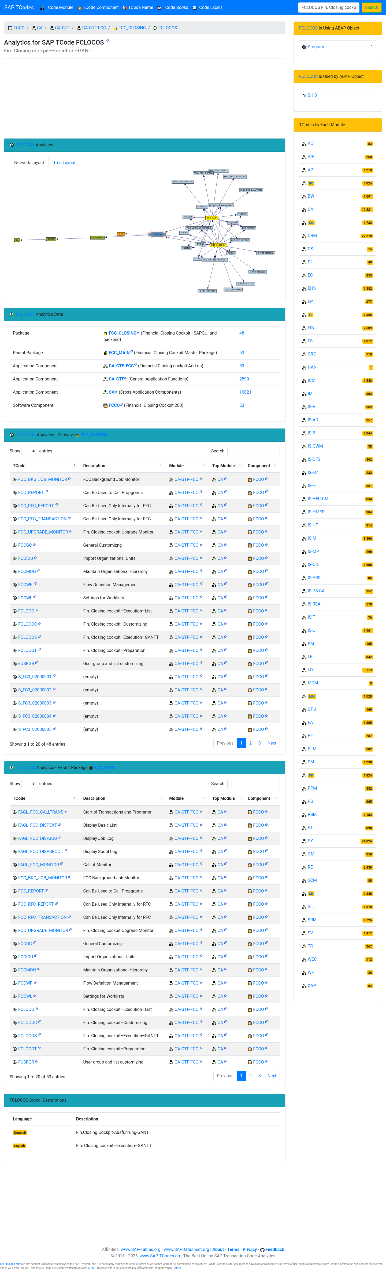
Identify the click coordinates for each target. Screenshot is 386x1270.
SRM (312, 919)
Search (371, 7)
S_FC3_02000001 (34, 676)
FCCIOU (25, 558)
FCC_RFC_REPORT (36, 505)
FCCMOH (27, 571)
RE (310, 867)
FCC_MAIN (119, 352)
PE (310, 735)
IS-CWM (315, 446)
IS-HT (313, 525)
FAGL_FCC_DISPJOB (37, 838)
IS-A (312, 406)
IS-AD (313, 419)
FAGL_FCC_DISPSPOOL (40, 851)
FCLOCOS (167, 27)
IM (310, 393)
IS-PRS (314, 577)
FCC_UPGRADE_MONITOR (43, 532)
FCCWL (25, 597)
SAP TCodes (19, 7)
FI (310, 315)
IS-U (312, 630)
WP (311, 972)
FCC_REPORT (31, 492)
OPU (312, 709)
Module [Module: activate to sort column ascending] (176, 465)
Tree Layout (64, 162)
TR (310, 946)
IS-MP (313, 551)
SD (311, 894)
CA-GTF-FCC (94, 27)
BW (311, 196)
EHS (312, 288)
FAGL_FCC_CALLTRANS (40, 812)
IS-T (311, 617)
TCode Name (138, 7)
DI (310, 261)
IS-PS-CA (316, 590)
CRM (312, 235)
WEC (312, 959)
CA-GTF (62, 27)
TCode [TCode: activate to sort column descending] (19, 465)
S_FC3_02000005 (34, 729)
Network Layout (29, 162)
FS (310, 340)
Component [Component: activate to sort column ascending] (259, 465)
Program (316, 46)
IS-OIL (313, 564)
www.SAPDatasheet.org (186, 1249)
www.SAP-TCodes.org (160, 1255)
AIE (311, 156)
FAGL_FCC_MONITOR (38, 864)
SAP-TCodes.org (10, 1263)
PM (311, 761)
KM (311, 643)
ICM (312, 380)
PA (310, 722)
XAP (312, 985)
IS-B (311, 433)
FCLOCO (26, 611)
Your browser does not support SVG (145, 231)
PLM (312, 748)
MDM (313, 682)
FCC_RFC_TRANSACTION (42, 518)
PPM (312, 788)
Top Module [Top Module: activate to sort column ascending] (223, 465)
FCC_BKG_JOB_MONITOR (42, 479)
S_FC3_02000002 (34, 689)
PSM (312, 814)
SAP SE (90, 1268)
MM (312, 696)
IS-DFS (314, 459)
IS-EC (313, 472)
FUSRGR (26, 663)
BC (311, 183)
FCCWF (25, 584)
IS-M (312, 538)
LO (310, 669)
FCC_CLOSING (132, 27)
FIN (311, 327)
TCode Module (57, 7)
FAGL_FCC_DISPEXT (37, 825)
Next (272, 743)
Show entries (31, 451)
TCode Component (98, 7)
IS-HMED (316, 511)
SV (310, 932)
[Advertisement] (144, 98)
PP (311, 775)
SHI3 (312, 95)
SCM (312, 880)
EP (310, 301)
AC (310, 143)
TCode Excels (207, 7)
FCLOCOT (27, 650)
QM (311, 854)
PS (310, 801)
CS (310, 248)
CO (311, 223)
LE (310, 656)
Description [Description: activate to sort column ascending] (94, 465)
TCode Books (172, 7)
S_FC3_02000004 (34, 716)
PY (310, 840)
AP (310, 169)
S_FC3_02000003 (34, 703)
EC (310, 275)
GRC (312, 354)
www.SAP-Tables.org (140, 1249)
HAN (312, 367)
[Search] (328, 7)
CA (40, 27)
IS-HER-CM (318, 498)
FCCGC (25, 545)
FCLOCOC (27, 624)
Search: (245, 451)
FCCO (19, 27)
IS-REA (314, 604)
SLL (311, 906)
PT (310, 827)
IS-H (312, 485)
